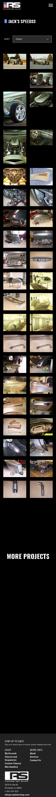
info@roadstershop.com (17, 795)
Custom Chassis (13, 763)
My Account (10, 753)
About (33, 753)
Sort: (7, 39)
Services (34, 757)
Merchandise (11, 767)
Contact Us (35, 760)
